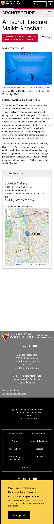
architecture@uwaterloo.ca (27, 368)
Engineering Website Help (14, 393)
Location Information (14, 173)
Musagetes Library (11, 390)
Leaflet (19, 265)
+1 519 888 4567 (29, 418)
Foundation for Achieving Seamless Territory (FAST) (27, 87)
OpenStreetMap (33, 265)
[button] (39, 4)
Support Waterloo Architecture (27, 379)
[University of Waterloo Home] (10, 4)
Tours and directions (27, 382)
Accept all (19, 515)
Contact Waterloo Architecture (27, 376)
